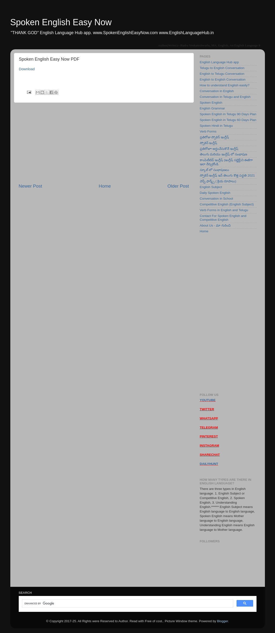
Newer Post (30, 186)
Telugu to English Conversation (222, 68)
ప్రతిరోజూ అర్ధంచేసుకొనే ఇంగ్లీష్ (219, 149)
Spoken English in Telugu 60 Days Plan (228, 120)
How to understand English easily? (225, 85)
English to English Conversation (223, 79)
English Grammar (212, 108)
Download (27, 69)
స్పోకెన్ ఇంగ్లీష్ (208, 143)
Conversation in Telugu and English (225, 97)
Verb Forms (208, 131)
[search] (127, 603)
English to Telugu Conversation (222, 74)
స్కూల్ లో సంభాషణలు (214, 170)
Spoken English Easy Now (61, 22)
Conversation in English (217, 91)
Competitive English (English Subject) (227, 204)
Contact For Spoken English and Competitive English (223, 218)
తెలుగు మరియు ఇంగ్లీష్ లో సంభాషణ (223, 154)
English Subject (211, 187)
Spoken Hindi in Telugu (216, 125)
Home (105, 186)
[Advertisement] (104, 143)
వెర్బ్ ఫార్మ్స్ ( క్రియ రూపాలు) (218, 181)
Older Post (178, 186)
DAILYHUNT (209, 464)
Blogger (222, 621)
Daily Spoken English (215, 193)
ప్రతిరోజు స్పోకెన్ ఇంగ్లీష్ (214, 137)
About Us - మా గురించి (215, 225)
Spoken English (211, 102)
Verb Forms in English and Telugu (224, 210)
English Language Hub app (219, 62)
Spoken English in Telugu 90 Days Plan (228, 114)
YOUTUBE (208, 400)
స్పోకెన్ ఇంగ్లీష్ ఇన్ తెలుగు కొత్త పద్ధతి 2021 (227, 175)
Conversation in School (216, 198)
